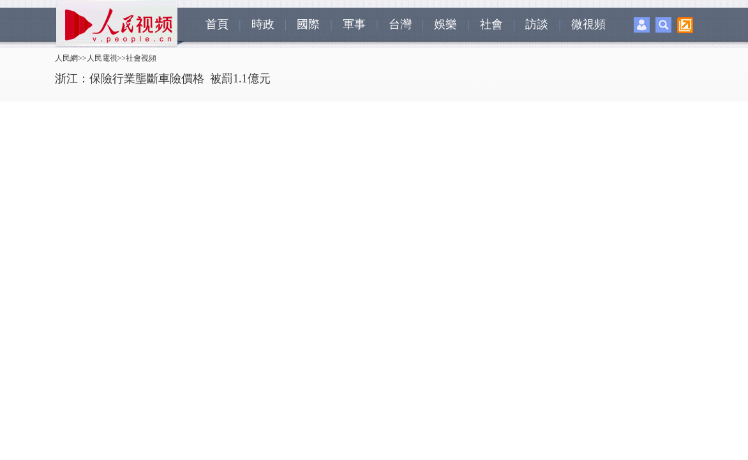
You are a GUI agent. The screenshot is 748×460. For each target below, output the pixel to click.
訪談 (536, 24)
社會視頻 (141, 58)
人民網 (66, 58)
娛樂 (445, 24)
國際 (308, 24)
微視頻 (588, 24)
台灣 (400, 24)
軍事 (354, 24)
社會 (491, 24)
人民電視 (102, 58)
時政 (262, 24)
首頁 (217, 24)
